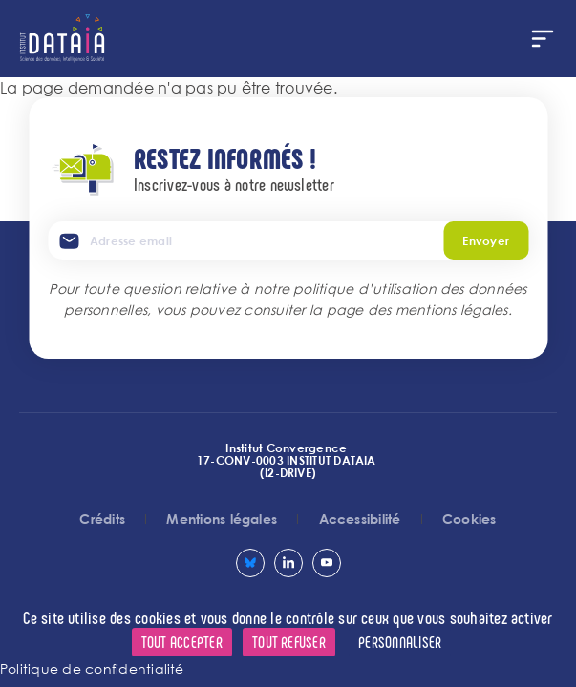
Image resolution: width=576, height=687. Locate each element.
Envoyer (485, 240)
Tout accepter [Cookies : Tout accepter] (182, 642)
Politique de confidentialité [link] (92, 668)
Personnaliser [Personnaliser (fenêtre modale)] (399, 642)
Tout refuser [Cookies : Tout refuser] (289, 642)
